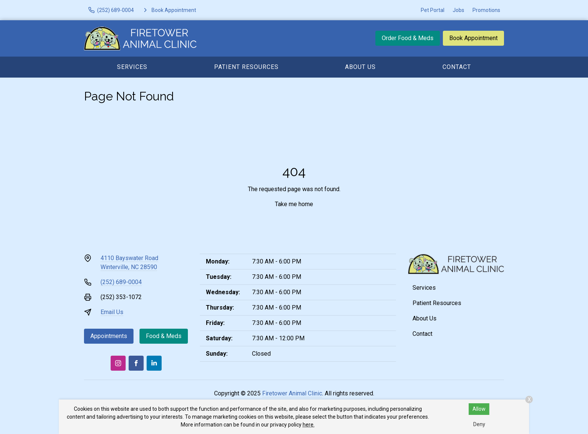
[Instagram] (118, 363)
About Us (360, 66)
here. (309, 425)
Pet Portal (432, 10)
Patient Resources (246, 66)
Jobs (458, 10)
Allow (479, 409)
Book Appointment (473, 38)
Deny (479, 424)
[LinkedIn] (154, 363)
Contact (456, 66)
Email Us (111, 312)
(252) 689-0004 (121, 282)
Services (132, 66)
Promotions (486, 10)
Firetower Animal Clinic (292, 393)
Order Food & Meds (408, 38)
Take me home (294, 204)
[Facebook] (136, 363)
